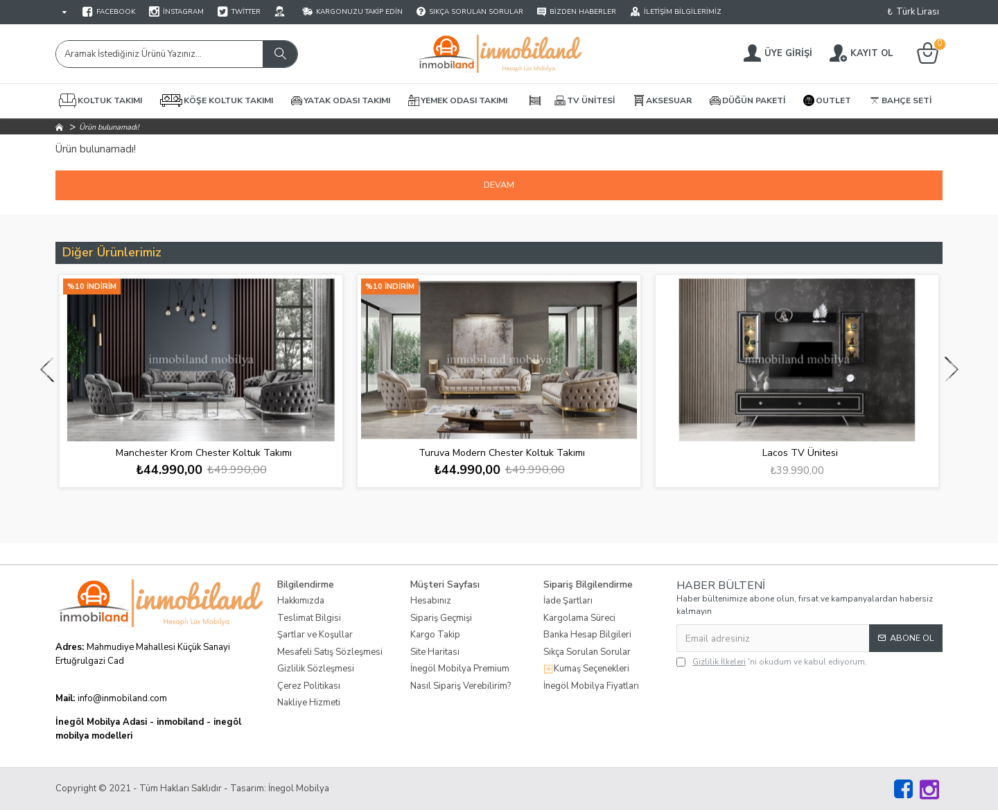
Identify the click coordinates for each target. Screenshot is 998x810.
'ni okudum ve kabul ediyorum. (771, 661)
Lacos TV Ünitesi (800, 453)
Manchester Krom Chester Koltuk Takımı (204, 453)
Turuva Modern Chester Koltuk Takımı (502, 453)
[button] (47, 369)
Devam (499, 185)
